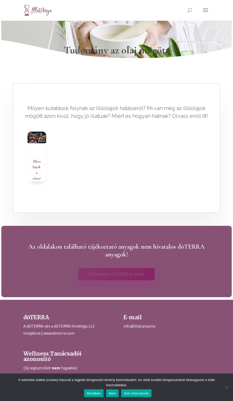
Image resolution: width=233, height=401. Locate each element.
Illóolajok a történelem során (37, 181)
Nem (112, 393)
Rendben (94, 393)
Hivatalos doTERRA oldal (116, 274)
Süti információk (136, 393)
